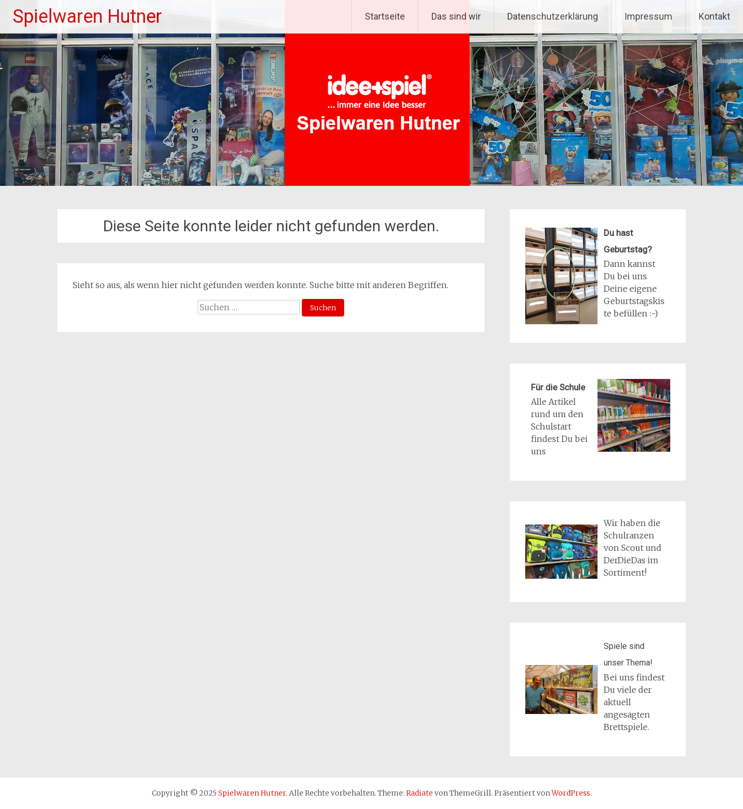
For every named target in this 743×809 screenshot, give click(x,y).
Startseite (385, 16)
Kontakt (714, 16)
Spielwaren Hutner (87, 16)
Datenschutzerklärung (552, 16)
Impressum (648, 16)
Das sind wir (456, 16)
